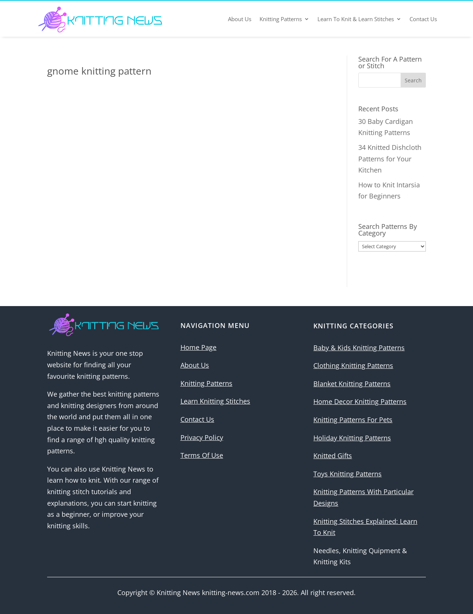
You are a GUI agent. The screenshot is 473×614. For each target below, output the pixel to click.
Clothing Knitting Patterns (353, 365)
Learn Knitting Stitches (215, 401)
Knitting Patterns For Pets (352, 419)
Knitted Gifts (332, 455)
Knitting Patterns (281, 19)
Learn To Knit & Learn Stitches (355, 19)
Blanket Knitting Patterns (352, 383)
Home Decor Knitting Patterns (360, 401)
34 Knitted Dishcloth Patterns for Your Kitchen (389, 158)
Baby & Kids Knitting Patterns (359, 347)
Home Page (198, 347)
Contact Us (423, 19)
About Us (239, 19)
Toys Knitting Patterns (347, 473)
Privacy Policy (201, 437)
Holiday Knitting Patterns (352, 437)
